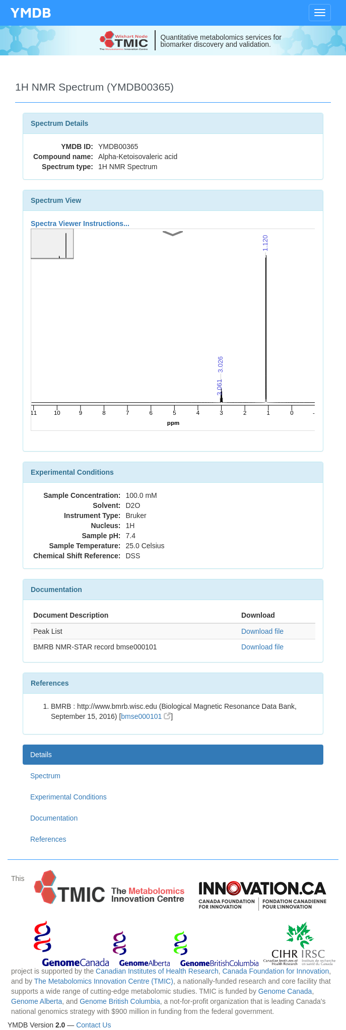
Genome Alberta (36, 1001)
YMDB (30, 12)
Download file (262, 631)
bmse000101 (146, 716)
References (48, 839)
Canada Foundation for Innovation (275, 971)
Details (41, 755)
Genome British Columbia (120, 1001)
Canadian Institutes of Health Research (157, 971)
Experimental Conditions (68, 797)
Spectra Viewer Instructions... (80, 223)
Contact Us (93, 1025)
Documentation (54, 818)
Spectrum (45, 776)
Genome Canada (285, 991)
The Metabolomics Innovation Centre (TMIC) (103, 981)
